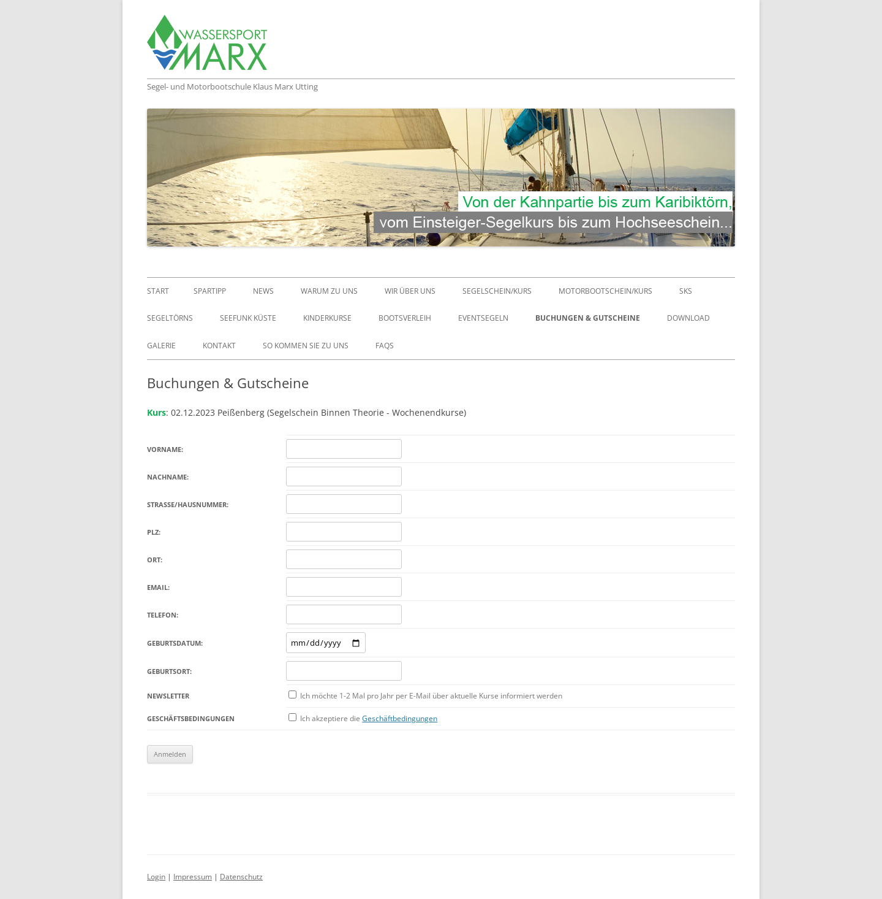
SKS (685, 291)
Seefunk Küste (248, 318)
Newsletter (168, 695)
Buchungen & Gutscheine (587, 318)
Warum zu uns (329, 291)
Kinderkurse (327, 318)
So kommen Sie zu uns (306, 345)
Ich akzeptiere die (368, 718)
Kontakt (219, 345)
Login (156, 876)
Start (158, 291)
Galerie (161, 345)
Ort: (154, 559)
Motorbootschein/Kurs (605, 291)
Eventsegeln (483, 318)
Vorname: (165, 449)
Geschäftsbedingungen (191, 718)
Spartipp (210, 291)
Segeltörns (170, 318)
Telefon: (162, 614)
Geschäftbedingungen (399, 718)
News (263, 291)
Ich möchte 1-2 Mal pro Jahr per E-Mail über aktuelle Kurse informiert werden (431, 696)
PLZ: (153, 532)
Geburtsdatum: (175, 643)
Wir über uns (410, 291)
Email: (158, 587)
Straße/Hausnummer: (187, 504)
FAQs (384, 345)
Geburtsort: (169, 671)
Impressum (192, 876)
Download (688, 318)
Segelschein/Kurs (497, 291)
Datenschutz (241, 876)
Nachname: (168, 476)
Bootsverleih (405, 318)
